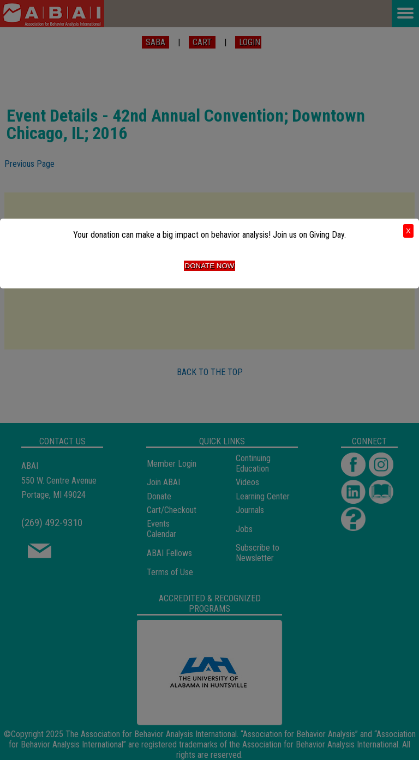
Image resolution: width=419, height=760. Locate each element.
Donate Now (210, 266)
